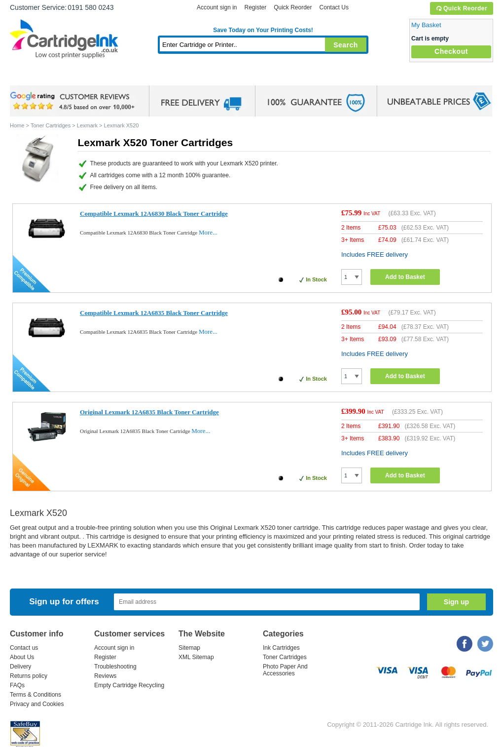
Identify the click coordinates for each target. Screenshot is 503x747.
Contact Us (334, 7)
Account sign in (217, 7)
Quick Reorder (461, 8)
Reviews (105, 675)
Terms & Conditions (35, 694)
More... (208, 232)
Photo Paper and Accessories (265, 76)
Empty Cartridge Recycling (129, 685)
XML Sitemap (196, 657)
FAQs (17, 685)
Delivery (20, 666)
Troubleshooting (115, 666)
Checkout (451, 51)
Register (255, 7)
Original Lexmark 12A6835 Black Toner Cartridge (149, 412)
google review (74, 101)
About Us (22, 657)
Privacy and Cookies (37, 704)
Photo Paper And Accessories (285, 670)
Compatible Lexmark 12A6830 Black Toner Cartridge (154, 213)
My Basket (426, 25)
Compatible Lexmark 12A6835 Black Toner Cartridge (154, 312)
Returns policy (28, 675)
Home (29, 76)
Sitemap (189, 647)
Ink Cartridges (84, 76)
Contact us (24, 647)
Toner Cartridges (160, 76)
